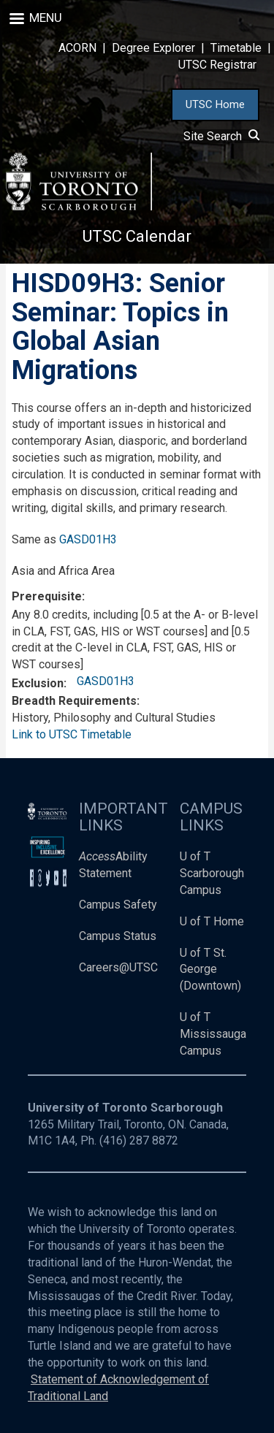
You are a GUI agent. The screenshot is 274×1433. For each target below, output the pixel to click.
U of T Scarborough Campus (212, 873)
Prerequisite (47, 596)
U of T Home (212, 921)
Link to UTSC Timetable (72, 734)
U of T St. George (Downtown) (210, 969)
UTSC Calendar (137, 236)
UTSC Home (215, 104)
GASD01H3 (88, 539)
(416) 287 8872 (138, 1140)
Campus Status (117, 936)
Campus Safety (118, 905)
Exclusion (38, 683)
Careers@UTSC (118, 967)
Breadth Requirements (74, 701)
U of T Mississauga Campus (213, 1034)
